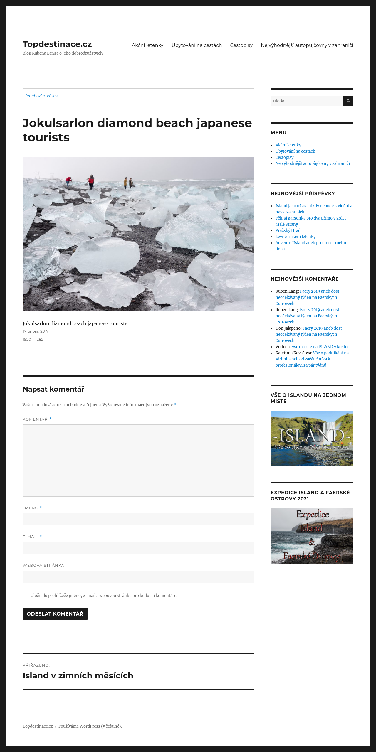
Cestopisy (241, 45)
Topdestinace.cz (57, 44)
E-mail (32, 536)
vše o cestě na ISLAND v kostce (320, 346)
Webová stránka (43, 565)
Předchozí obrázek (40, 95)
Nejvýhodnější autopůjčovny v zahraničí (307, 45)
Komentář (37, 419)
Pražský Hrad (288, 230)
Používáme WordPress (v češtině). (90, 726)
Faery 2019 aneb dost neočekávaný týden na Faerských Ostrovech (307, 297)
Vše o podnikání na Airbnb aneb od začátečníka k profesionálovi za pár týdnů (312, 359)
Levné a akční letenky (295, 236)
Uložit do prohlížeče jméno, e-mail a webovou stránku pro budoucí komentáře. (104, 595)
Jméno (33, 507)
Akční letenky (148, 45)
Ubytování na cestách (197, 45)
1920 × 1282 (33, 339)
